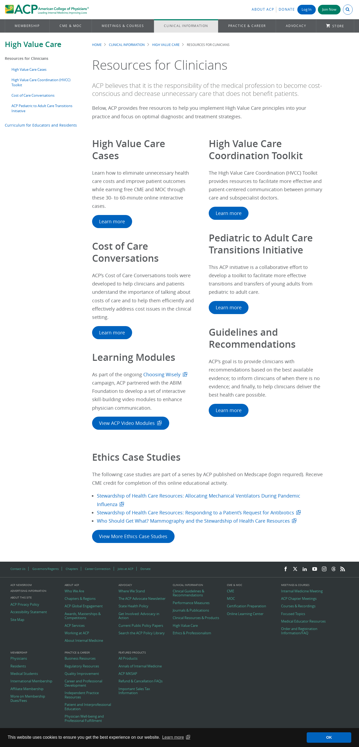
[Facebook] (285, 569)
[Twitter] (295, 569)
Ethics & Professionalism (192, 633)
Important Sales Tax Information (134, 691)
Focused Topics (293, 614)
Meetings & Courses (123, 26)
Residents (18, 666)
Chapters (72, 569)
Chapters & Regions (80, 599)
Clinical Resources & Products (196, 618)
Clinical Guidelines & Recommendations (188, 593)
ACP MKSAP (128, 674)
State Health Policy (133, 606)
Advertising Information (28, 591)
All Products (128, 658)
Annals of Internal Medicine (140, 666)
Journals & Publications (191, 610)
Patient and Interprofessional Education (88, 707)
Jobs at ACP (125, 569)
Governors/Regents (45, 569)
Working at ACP (77, 633)
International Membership (31, 681)
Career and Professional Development (83, 683)
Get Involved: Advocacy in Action (139, 616)
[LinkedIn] (304, 569)
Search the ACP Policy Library (142, 633)
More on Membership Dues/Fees (27, 698)
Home (97, 44)
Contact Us (17, 569)
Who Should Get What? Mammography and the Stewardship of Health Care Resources (193, 521)
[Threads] (334, 569)
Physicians (18, 658)
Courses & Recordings (298, 606)
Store (338, 26)
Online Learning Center (245, 614)
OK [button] (329, 737)
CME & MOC (71, 26)
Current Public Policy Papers (141, 626)
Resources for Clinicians (26, 58)
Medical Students (24, 674)
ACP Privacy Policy (24, 605)
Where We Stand (132, 591)
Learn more (112, 221)
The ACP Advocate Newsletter (142, 599)
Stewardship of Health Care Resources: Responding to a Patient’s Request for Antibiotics (195, 513)
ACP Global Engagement (84, 606)
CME (230, 591)
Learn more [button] (173, 737)
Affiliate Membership (27, 689)
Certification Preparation (246, 606)
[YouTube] (314, 569)
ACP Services (75, 626)
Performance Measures (191, 603)
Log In (306, 9)
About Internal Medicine (84, 641)
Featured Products (132, 652)
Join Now (329, 9)
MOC (231, 599)
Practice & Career (247, 26)
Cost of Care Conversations (32, 95)
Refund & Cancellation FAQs (141, 681)
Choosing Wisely (161, 374)
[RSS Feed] (342, 569)
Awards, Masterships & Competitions (83, 616)
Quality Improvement (82, 674)
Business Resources (80, 658)
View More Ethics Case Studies (133, 536)
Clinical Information (186, 26)
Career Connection (98, 569)
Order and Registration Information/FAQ (299, 631)
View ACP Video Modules (127, 423)
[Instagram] (324, 569)
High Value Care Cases (28, 69)
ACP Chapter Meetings (299, 599)
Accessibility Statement (28, 612)
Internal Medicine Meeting (302, 591)
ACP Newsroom (21, 585)
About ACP (263, 9)
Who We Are (74, 591)
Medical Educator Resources (303, 621)
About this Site (21, 597)
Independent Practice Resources (82, 695)
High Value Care (33, 44)
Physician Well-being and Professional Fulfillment (84, 718)
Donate (287, 9)
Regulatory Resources (82, 666)
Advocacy (296, 26)
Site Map (17, 620)
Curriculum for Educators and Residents (41, 125)
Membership (27, 26)
